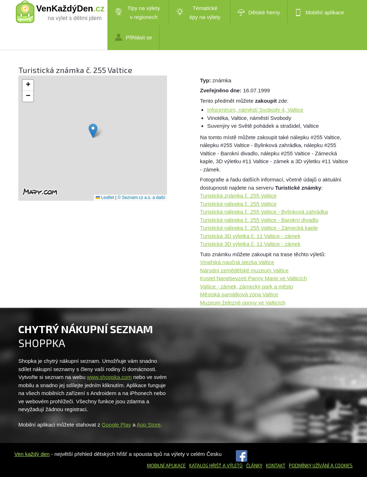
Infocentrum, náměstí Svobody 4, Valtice (255, 110)
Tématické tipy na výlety (198, 12)
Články (254, 465)
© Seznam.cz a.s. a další (141, 197)
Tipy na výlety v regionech (137, 12)
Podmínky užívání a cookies (321, 465)
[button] (93, 130)
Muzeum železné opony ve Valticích (242, 303)
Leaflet (105, 197)
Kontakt (275, 465)
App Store (149, 425)
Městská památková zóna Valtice (239, 294)
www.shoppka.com (109, 377)
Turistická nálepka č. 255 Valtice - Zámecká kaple (259, 228)
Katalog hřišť (205, 465)
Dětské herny (259, 12)
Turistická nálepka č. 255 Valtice (238, 204)
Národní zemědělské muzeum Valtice (244, 270)
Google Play (116, 425)
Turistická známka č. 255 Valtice (238, 196)
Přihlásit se (133, 37)
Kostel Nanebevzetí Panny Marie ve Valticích (253, 278)
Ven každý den (31, 454)
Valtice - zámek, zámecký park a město (246, 286)
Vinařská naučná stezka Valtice (237, 262)
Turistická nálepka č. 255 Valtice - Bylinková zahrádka (264, 212)
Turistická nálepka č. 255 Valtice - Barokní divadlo (259, 220)
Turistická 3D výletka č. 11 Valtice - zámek (250, 236)
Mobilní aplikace (319, 12)
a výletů (232, 465)
